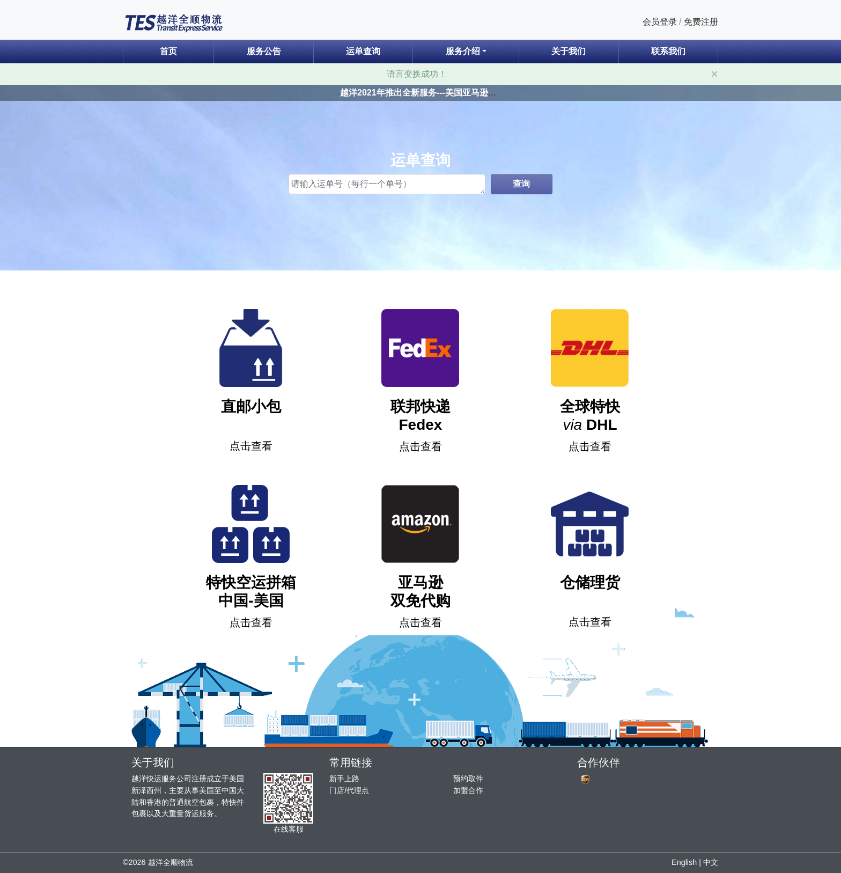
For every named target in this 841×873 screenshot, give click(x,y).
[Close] (714, 74)
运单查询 (363, 51)
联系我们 (668, 51)
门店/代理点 (349, 790)
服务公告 (264, 51)
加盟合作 (468, 790)
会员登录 (660, 21)
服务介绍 (463, 51)
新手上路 (344, 778)
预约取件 (468, 778)
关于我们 (568, 51)
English (684, 862)
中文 (710, 862)
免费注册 (701, 21)
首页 (168, 51)
